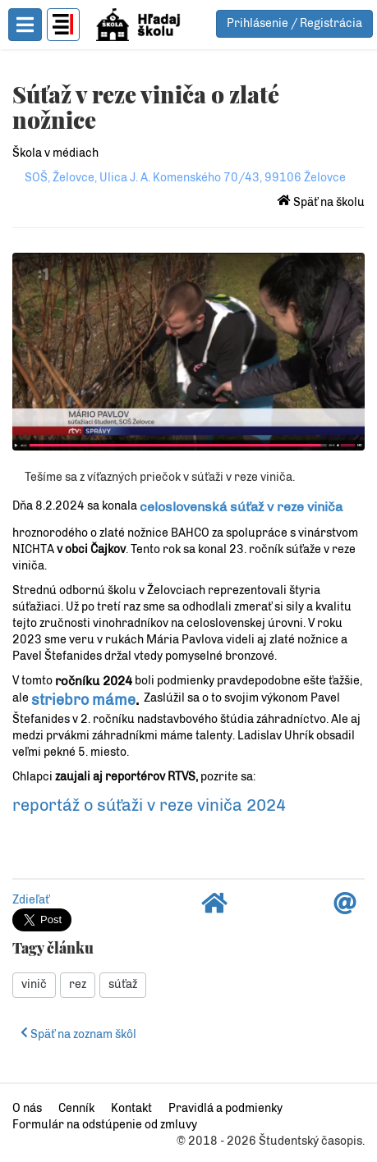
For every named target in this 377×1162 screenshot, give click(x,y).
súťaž (122, 984)
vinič (34, 984)
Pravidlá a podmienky (225, 1108)
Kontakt (131, 1108)
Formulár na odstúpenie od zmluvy (104, 1125)
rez (77, 984)
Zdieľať (30, 900)
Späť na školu (321, 202)
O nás (27, 1108)
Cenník (76, 1108)
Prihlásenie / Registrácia (294, 23)
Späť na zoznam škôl (78, 1034)
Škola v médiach (55, 153)
